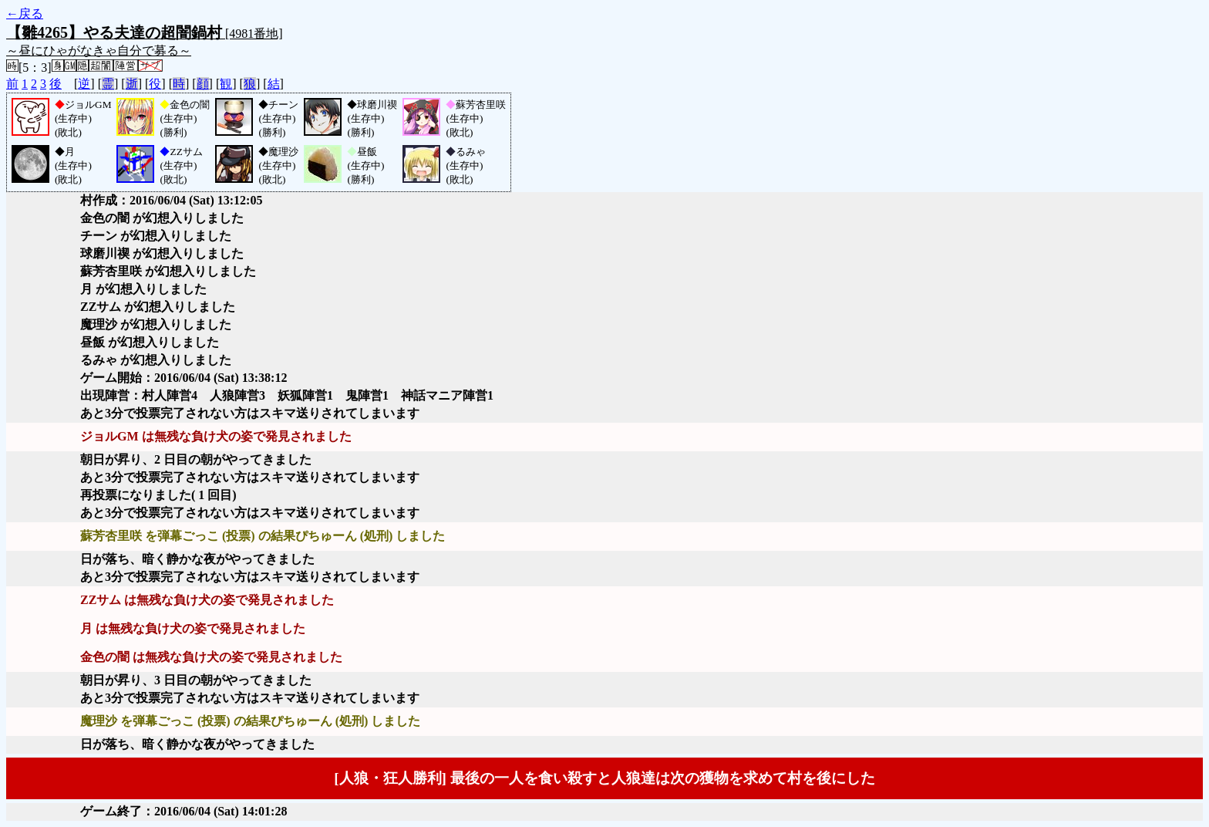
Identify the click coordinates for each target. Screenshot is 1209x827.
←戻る (24, 13)
